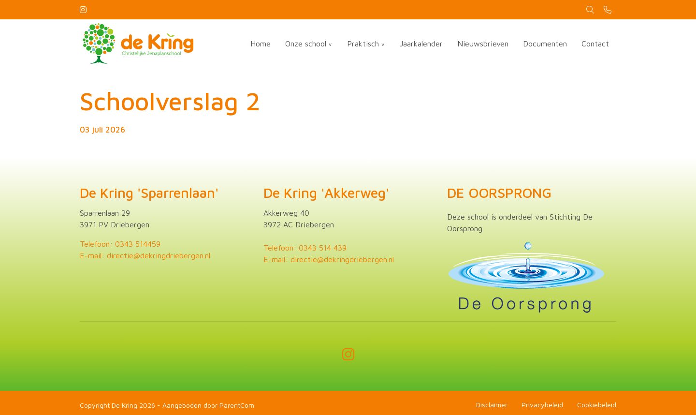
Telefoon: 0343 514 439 (305, 247)
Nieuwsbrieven (482, 43)
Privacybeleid (542, 404)
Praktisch (363, 43)
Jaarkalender (421, 43)
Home (260, 43)
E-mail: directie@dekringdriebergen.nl (145, 255)
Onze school (305, 43)
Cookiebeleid (596, 404)
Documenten (545, 43)
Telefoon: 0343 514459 (120, 243)
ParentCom (236, 405)
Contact (595, 43)
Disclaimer (492, 404)
